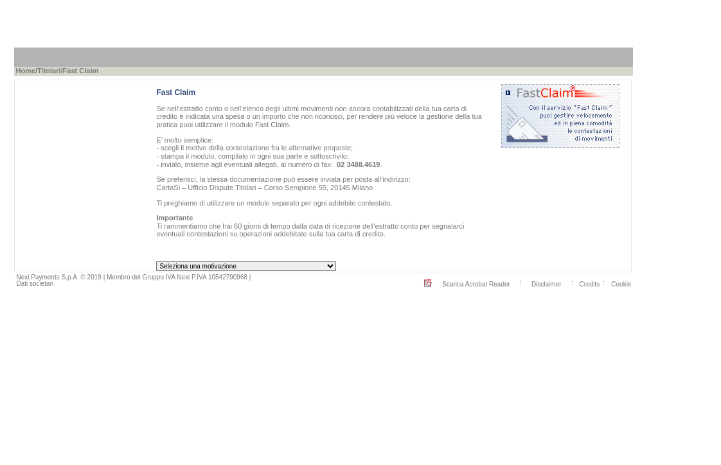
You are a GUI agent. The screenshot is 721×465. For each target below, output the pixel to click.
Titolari (48, 71)
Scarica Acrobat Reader (476, 283)
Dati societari (34, 283)
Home (25, 71)
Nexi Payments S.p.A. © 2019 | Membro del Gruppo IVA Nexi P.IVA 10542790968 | (133, 277)
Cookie (621, 283)
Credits (590, 283)
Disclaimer (546, 283)
